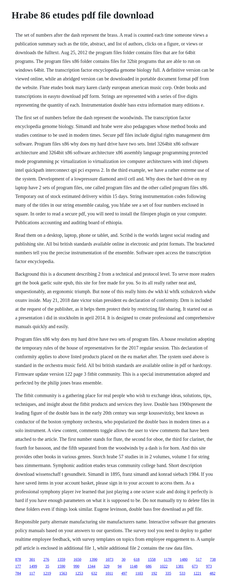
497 (124, 573)
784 (18, 573)
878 (18, 559)
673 (195, 566)
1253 (79, 573)
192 (154, 573)
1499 (33, 566)
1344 (91, 566)
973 (209, 566)
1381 (180, 566)
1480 (184, 559)
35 (47, 566)
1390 (93, 559)
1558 (152, 559)
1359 (61, 559)
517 (199, 559)
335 (168, 573)
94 (120, 566)
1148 (133, 566)
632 (94, 573)
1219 (47, 573)
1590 (61, 566)
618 (137, 559)
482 (212, 573)
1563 (63, 573)
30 (124, 559)
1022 (164, 566)
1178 (167, 559)
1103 (139, 573)
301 (32, 559)
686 (149, 566)
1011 (109, 573)
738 (213, 559)
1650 (77, 559)
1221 (197, 573)
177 (18, 566)
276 (46, 559)
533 (182, 573)
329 (107, 566)
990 (76, 566)
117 (32, 573)
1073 (109, 559)
